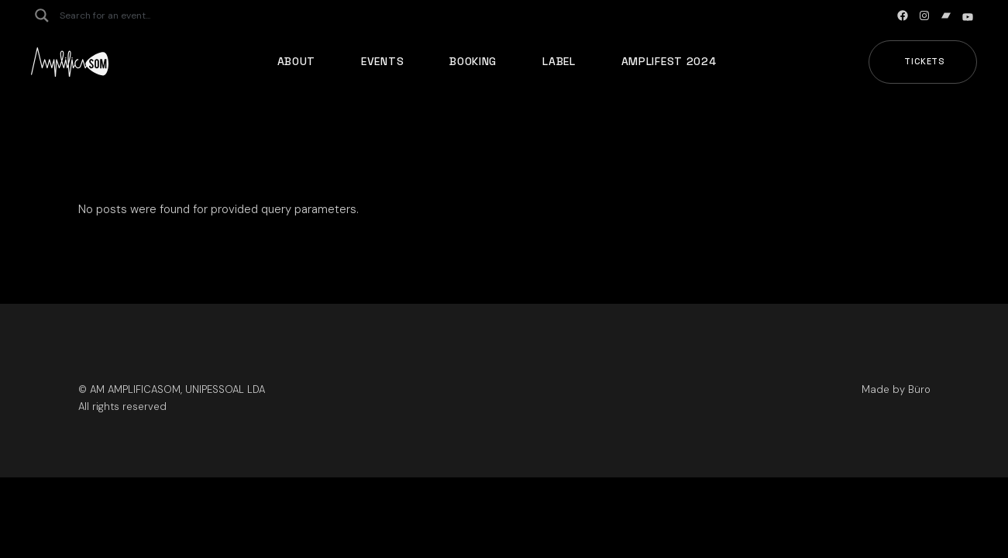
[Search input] (121, 15)
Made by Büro (896, 389)
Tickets (924, 61)
